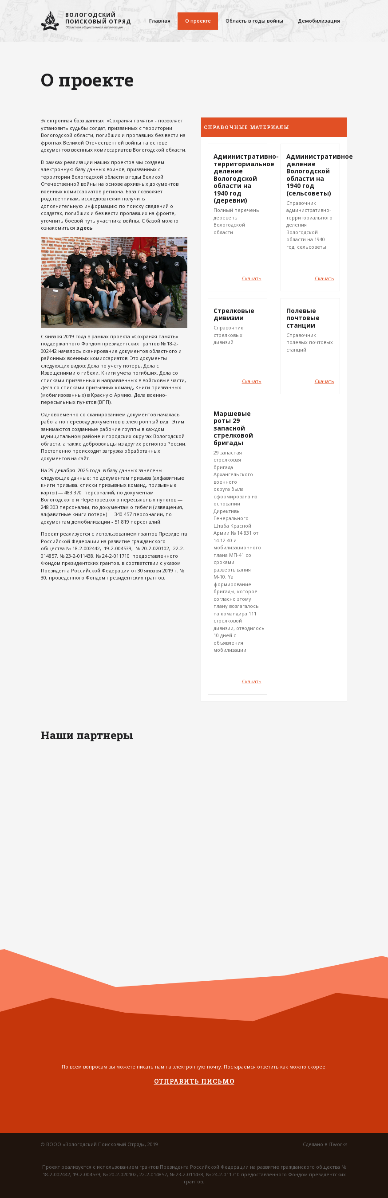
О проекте (198, 20)
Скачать (251, 278)
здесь (84, 227)
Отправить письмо (194, 1081)
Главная (159, 20)
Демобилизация (319, 20)
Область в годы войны (254, 20)
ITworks (338, 1144)
